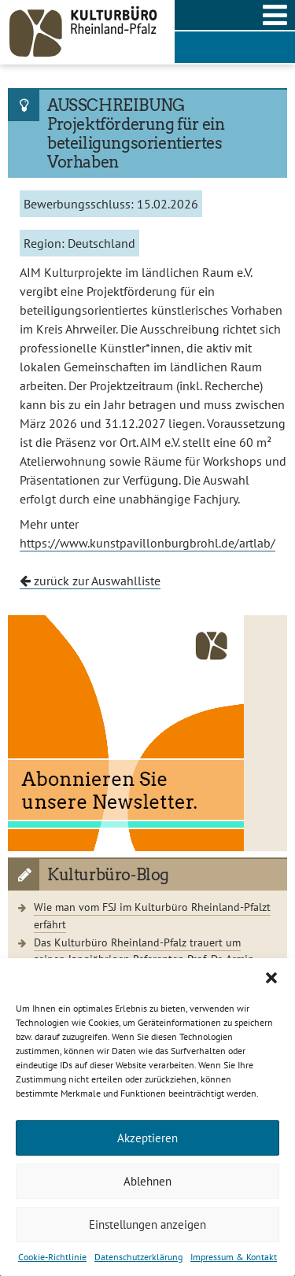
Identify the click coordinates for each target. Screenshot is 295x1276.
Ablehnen (147, 1181)
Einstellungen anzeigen (147, 1224)
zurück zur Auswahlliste (90, 580)
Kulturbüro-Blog (108, 874)
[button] (271, 978)
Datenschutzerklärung (138, 1257)
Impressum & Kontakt (233, 1257)
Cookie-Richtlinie (52, 1257)
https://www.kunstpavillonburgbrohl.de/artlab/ (147, 543)
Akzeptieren (147, 1137)
